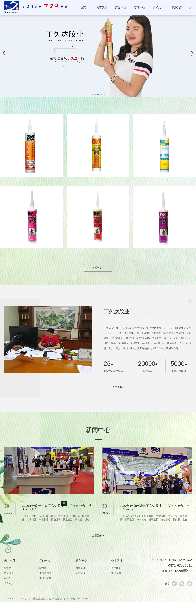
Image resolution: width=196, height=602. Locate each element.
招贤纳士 (9, 573)
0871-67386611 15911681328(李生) (176, 568)
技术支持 (158, 7)
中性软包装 (45, 578)
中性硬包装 (45, 573)
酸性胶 (43, 568)
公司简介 (9, 568)
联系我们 (177, 7)
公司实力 (9, 583)
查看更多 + (98, 267)
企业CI (7, 578)
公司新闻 (81, 568)
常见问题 (116, 573)
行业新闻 (81, 573)
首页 (83, 7)
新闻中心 (139, 7)
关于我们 (101, 7)
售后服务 (116, 568)
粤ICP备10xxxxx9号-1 (78, 598)
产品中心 (120, 7)
